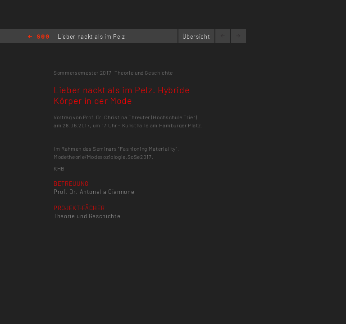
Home (38, 37)
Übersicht (196, 36)
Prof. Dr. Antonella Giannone (94, 191)
